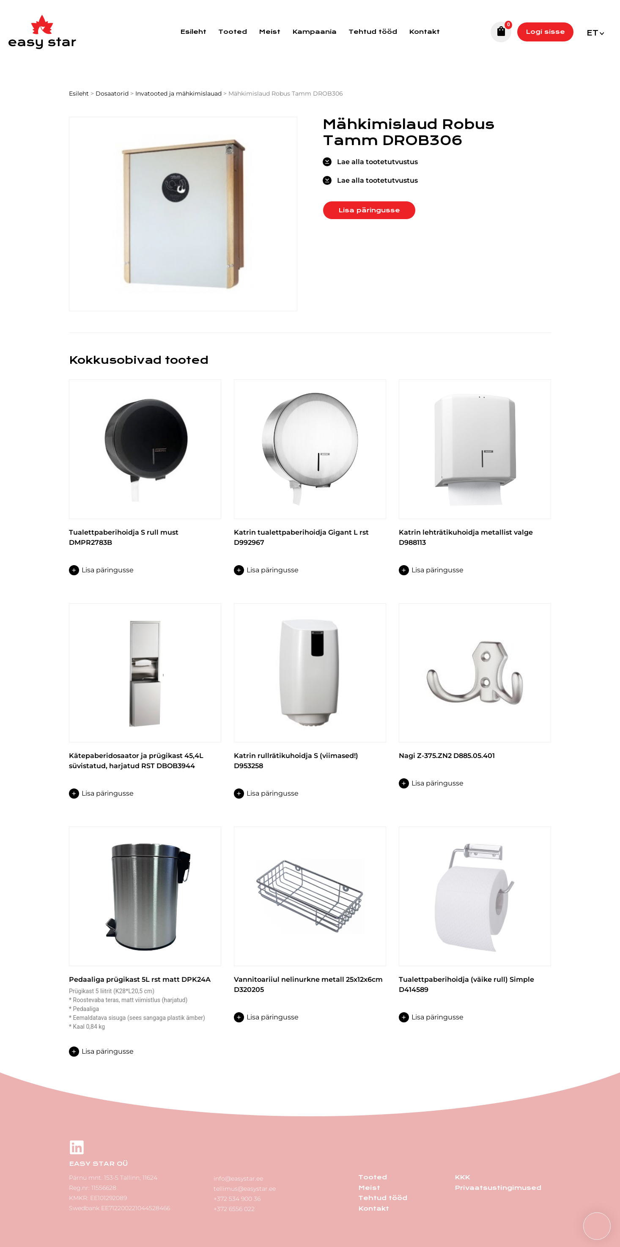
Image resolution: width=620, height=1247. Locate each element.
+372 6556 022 (234, 1208)
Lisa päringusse (369, 210)
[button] (597, 1226)
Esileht (193, 32)
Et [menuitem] (592, 33)
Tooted (232, 32)
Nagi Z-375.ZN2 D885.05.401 (447, 756)
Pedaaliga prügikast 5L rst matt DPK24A (140, 979)
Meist (269, 32)
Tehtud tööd (372, 32)
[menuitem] (595, 31)
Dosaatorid (112, 93)
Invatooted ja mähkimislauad (178, 93)
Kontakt (424, 32)
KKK (462, 1177)
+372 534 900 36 (237, 1198)
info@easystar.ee (238, 1177)
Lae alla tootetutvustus (377, 162)
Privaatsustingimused (497, 1187)
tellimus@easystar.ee (245, 1188)
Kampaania (314, 32)
